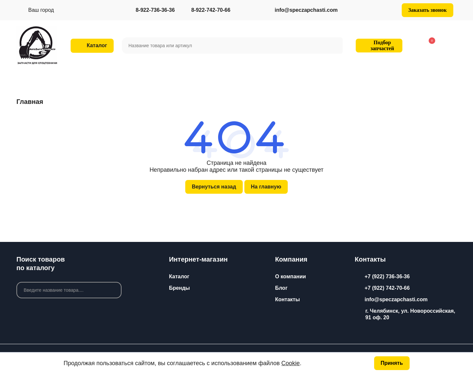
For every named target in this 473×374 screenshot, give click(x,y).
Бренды (179, 288)
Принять (392, 363)
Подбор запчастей (378, 45)
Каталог (179, 276)
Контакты (287, 299)
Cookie (291, 363)
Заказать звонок (427, 10)
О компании (290, 276)
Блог (281, 288)
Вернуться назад (214, 186)
